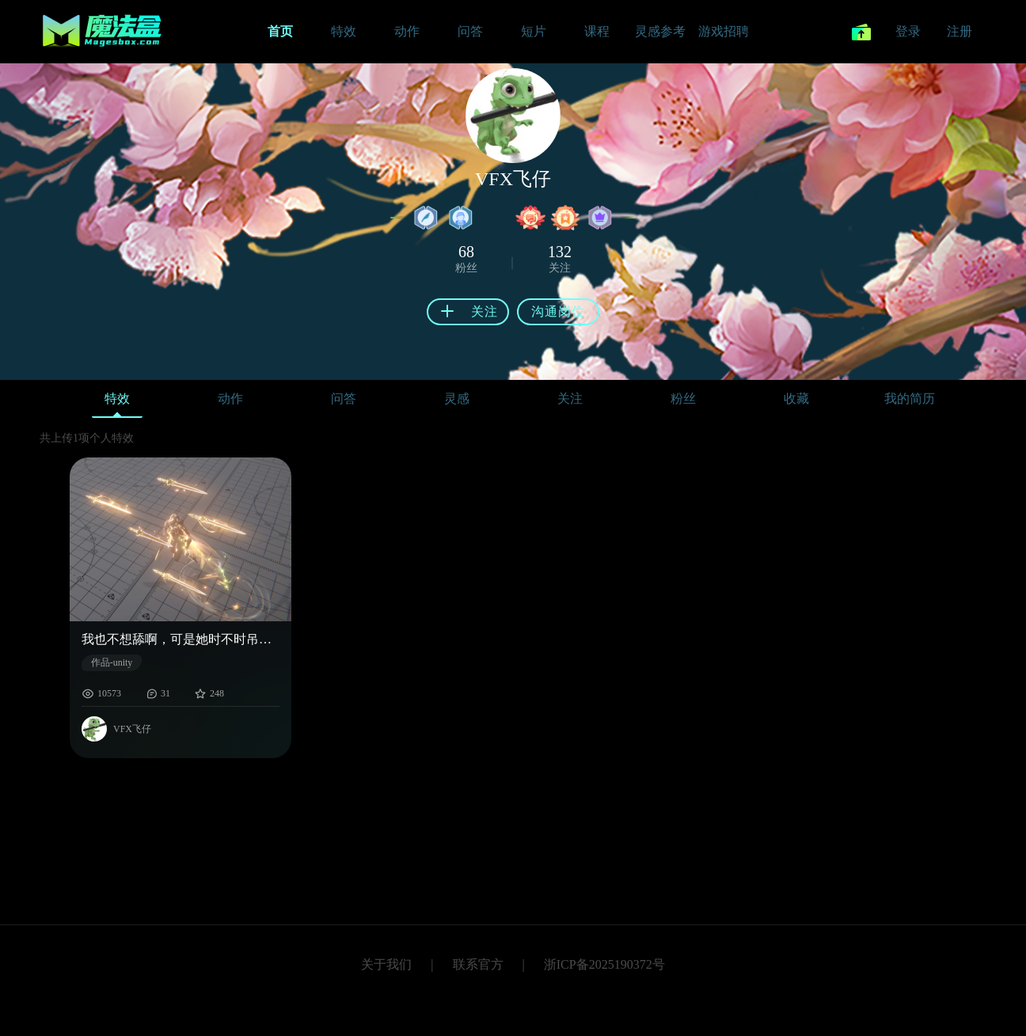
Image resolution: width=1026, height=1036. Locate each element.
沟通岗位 (558, 311)
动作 (230, 398)
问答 (343, 398)
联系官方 (478, 964)
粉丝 (683, 398)
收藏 (796, 398)
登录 (908, 31)
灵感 (456, 398)
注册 (959, 31)
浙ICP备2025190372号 (604, 964)
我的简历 (909, 398)
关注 (570, 398)
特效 (117, 402)
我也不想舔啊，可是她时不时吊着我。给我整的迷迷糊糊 (180, 639)
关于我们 (386, 964)
